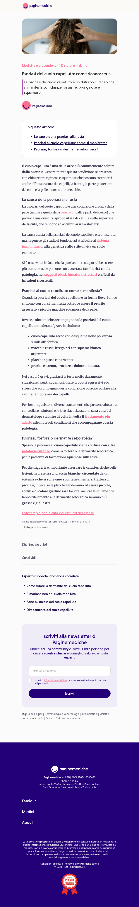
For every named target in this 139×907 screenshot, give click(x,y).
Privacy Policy (72, 863)
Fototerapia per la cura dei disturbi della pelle (58, 513)
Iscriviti (70, 693)
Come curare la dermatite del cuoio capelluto (59, 586)
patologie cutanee (36, 451)
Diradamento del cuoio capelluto (50, 610)
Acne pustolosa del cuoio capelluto (51, 602)
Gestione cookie (90, 863)
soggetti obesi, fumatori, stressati (70, 275)
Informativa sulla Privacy (56, 680)
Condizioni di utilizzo (51, 863)
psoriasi (67, 212)
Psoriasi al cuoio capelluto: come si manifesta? (70, 143)
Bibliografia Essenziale (35, 526)
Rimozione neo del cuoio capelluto (51, 594)
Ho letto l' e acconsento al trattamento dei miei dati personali (70, 682)
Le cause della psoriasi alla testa (59, 137)
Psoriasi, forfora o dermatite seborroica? (66, 149)
